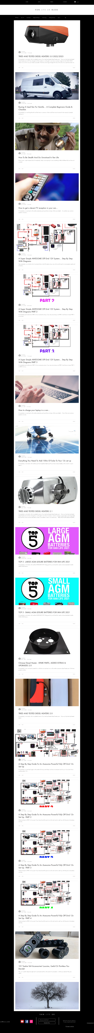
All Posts (16, 17)
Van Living (44, 17)
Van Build (28, 17)
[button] (65, 17)
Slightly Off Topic (36, 17)
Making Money (52, 17)
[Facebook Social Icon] (26, 1021)
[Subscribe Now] (46, 1023)
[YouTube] (22, 1021)
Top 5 (59, 17)
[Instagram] (31, 1021)
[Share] (74, 74)
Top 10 (22, 17)
